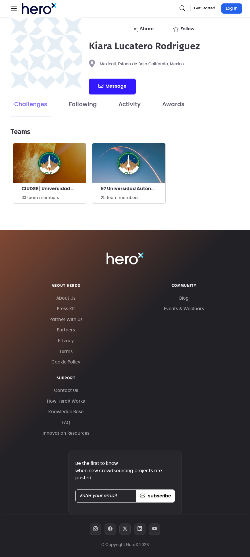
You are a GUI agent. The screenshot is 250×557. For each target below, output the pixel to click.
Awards (173, 104)
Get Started (204, 8)
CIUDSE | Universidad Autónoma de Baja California (54, 188)
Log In (232, 8)
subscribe (155, 496)
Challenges (30, 104)
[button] (14, 8)
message (112, 86)
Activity (129, 104)
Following (83, 104)
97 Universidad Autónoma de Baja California (133, 188)
